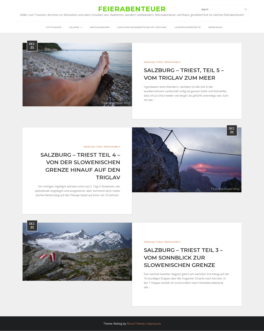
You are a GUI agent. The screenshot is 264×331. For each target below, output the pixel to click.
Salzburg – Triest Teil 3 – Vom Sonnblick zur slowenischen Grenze (183, 257)
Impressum (215, 27)
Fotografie (54, 27)
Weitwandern (172, 62)
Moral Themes (136, 324)
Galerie (75, 27)
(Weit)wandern (100, 27)
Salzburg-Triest (153, 62)
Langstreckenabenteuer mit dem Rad (142, 27)
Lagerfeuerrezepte (187, 27)
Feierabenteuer (132, 9)
